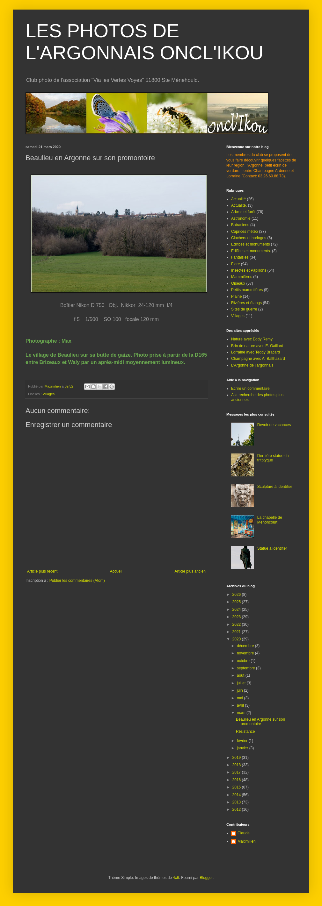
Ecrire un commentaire (250, 388)
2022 (237, 624)
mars (241, 712)
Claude (244, 833)
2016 (237, 780)
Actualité (238, 199)
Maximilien (247, 841)
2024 (237, 609)
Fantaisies (240, 257)
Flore (235, 264)
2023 (237, 617)
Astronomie (241, 218)
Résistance (245, 731)
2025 (237, 602)
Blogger (206, 877)
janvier (243, 748)
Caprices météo (244, 231)
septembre (246, 668)
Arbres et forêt (243, 212)
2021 (237, 632)
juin (240, 690)
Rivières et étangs (246, 303)
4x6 (176, 877)
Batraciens (240, 225)
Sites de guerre (244, 309)
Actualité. (239, 205)
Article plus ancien (190, 571)
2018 (237, 765)
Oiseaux (238, 283)
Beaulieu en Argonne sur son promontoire (260, 721)
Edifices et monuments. (251, 251)
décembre (246, 646)
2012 (237, 809)
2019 (237, 757)
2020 (237, 639)
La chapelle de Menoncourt (269, 519)
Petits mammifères (247, 290)
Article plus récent (42, 571)
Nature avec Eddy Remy (252, 339)
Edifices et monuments (250, 244)
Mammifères (241, 277)
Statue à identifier (272, 548)
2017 (237, 772)
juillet (242, 683)
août (241, 675)
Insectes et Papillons (248, 270)
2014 (237, 795)
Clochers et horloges (248, 238)
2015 (237, 787)
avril (241, 705)
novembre (246, 653)
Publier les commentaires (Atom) (77, 580)
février (243, 740)
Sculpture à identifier (274, 486)
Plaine (236, 296)
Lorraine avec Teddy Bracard (255, 352)
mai (240, 698)
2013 (237, 802)
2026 (237, 594)
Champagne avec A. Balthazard (258, 358)
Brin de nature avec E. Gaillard (257, 346)
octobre (244, 661)
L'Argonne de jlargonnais (252, 365)
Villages (49, 394)
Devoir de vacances (274, 425)
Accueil (116, 571)
